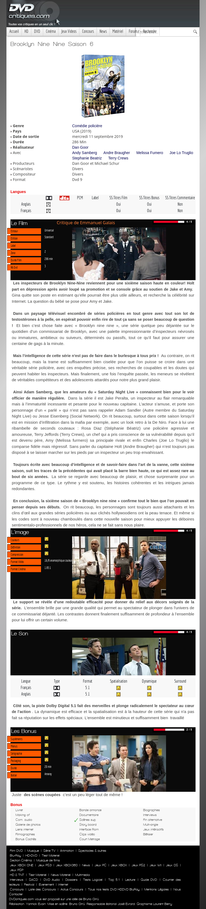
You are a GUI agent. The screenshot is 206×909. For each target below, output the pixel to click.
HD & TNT (17, 874)
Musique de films (48, 860)
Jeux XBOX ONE (21, 865)
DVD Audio (52, 879)
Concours (88, 31)
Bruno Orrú (77, 904)
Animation (67, 850)
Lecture (130, 879)
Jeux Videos (68, 31)
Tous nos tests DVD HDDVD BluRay (113, 889)
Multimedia (82, 874)
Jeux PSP (16, 870)
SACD (33, 879)
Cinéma (51, 31)
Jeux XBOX (119, 865)
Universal (49, 230)
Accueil (14, 31)
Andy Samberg (84, 153)
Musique (33, 850)
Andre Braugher (117, 153)
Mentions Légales (156, 889)
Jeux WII (155, 865)
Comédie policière (87, 126)
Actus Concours (72, 889)
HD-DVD (31, 855)
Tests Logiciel (92, 879)
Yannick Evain (36, 904)
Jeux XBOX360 (67, 865)
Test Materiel (51, 855)
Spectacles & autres (92, 850)
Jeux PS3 (45, 865)
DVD (37, 31)
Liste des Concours (42, 889)
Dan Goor (80, 147)
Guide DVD (149, 879)
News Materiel (61, 874)
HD (26, 31)
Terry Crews (118, 158)
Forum (133, 31)
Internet (63, 884)
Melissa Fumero (149, 153)
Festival (29, 884)
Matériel (117, 31)
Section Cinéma (21, 860)
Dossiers (71, 879)
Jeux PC (100, 865)
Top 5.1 (114, 879)
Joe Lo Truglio (181, 153)
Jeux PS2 (138, 865)
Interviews (16, 879)
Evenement (46, 884)
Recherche (150, 31)
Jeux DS (172, 865)
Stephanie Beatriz (87, 158)
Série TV (49, 850)
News (103, 31)
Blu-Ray (15, 855)
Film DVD (16, 850)
